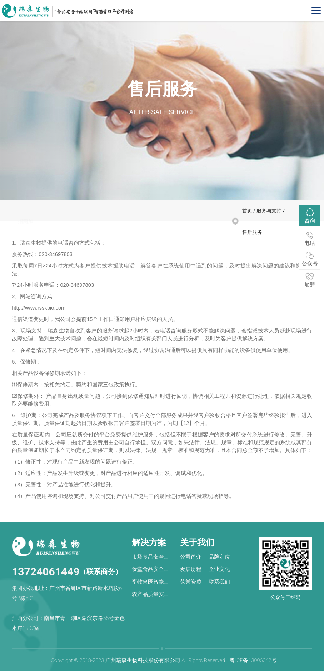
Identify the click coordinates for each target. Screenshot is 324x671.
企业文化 (219, 569)
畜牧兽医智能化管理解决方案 (150, 583)
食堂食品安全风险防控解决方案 (150, 570)
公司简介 (190, 557)
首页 (247, 211)
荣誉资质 (190, 582)
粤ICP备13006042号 (253, 660)
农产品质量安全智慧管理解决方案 (150, 595)
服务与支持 (268, 211)
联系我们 (219, 582)
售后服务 (82, 225)
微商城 (53, 225)
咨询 (309, 216)
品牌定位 (219, 557)
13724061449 (45, 571)
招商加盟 (25, 225)
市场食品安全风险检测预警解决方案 (150, 558)
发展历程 (190, 569)
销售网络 (113, 224)
